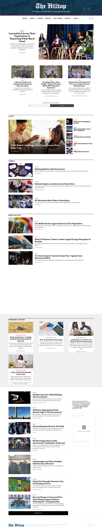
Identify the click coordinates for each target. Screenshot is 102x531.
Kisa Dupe (35, 452)
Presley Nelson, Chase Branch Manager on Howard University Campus (21, 383)
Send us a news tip (55, 525)
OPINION (48, 18)
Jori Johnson (22, 52)
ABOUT (75, 18)
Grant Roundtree (37, 490)
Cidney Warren (14, 151)
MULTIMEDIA (58, 18)
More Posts (38, 514)
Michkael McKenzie (39, 190)
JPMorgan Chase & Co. (81, 351)
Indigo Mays (23, 94)
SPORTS (40, 18)
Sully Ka (35, 432)
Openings (30, 525)
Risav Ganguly (38, 247)
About (27, 525)
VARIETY (33, 18)
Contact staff (61, 525)
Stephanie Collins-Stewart (39, 403)
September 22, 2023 (77, 408)
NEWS (24, 18)
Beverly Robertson (37, 510)
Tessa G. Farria (38, 229)
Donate (65, 525)
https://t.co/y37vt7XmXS (82, 406)
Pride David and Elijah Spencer (79, 96)
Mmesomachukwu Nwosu (51, 96)
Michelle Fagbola (37, 418)
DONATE (68, 18)
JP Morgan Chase (20, 351)
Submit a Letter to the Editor (45, 525)
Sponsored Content (36, 525)
